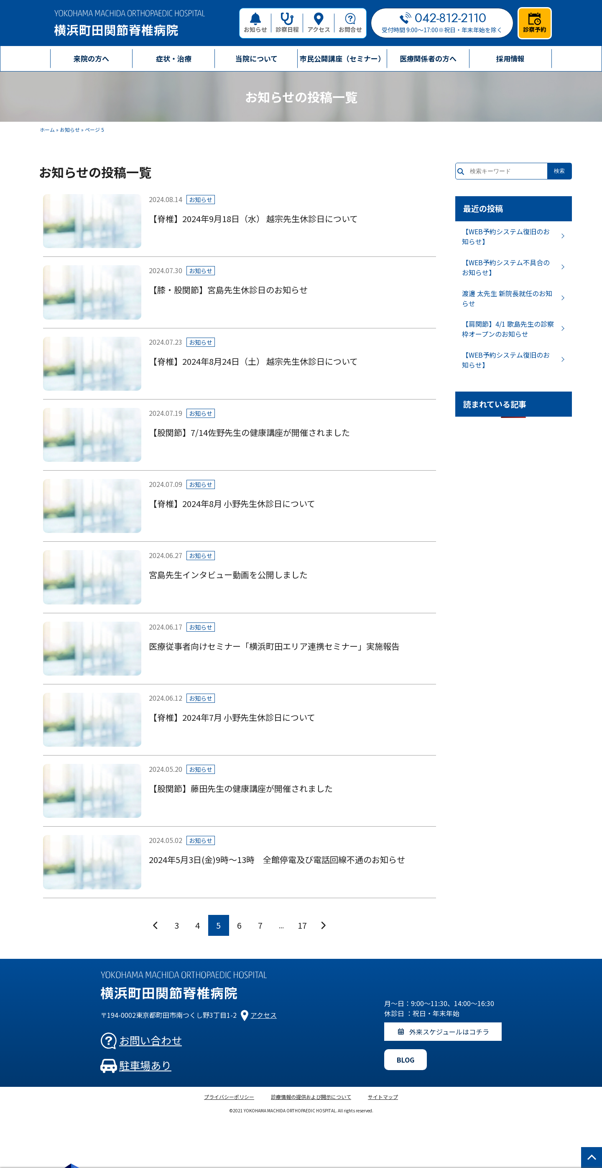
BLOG (405, 1060)
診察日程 (287, 23)
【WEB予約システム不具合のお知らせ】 (506, 267)
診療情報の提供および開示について (311, 1096)
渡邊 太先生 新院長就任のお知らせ (507, 298)
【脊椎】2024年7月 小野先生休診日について (232, 717)
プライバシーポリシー (229, 1096)
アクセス (318, 23)
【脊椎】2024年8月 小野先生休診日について (232, 503)
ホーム (47, 129)
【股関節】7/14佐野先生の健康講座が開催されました (249, 432)
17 (302, 925)
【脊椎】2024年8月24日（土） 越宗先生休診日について (253, 361)
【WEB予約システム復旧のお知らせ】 (506, 236)
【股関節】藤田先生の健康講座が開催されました (241, 788)
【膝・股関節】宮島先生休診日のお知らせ (228, 290)
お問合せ (350, 23)
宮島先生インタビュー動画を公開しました (228, 575)
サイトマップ (383, 1096)
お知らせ (255, 23)
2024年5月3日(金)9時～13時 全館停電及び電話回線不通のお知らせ (277, 859)
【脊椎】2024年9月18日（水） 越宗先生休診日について (253, 219)
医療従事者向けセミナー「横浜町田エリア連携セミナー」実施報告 (274, 646)
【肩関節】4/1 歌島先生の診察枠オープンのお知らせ (508, 329)
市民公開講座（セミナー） (342, 58)
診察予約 (534, 23)
